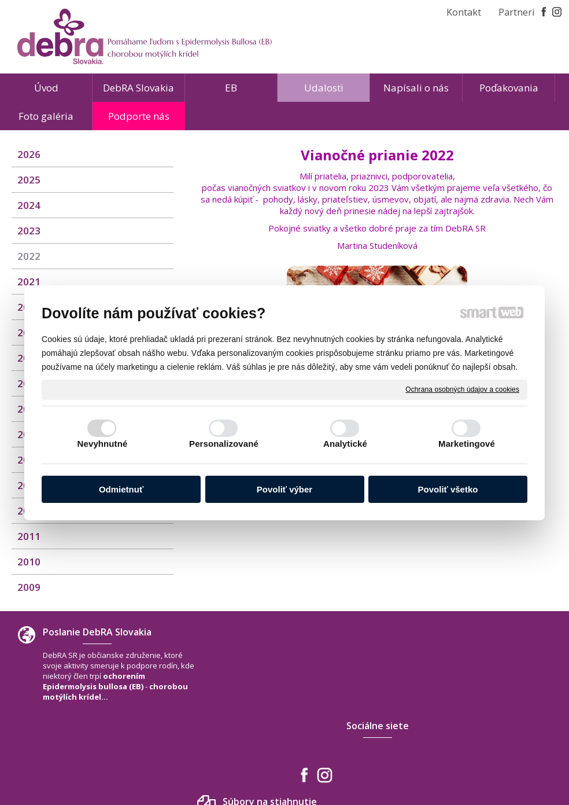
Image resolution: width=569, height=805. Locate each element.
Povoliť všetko (448, 489)
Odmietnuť (121, 489)
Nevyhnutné (102, 444)
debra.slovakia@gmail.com (494, 719)
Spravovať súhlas (456, 764)
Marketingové (466, 444)
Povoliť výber (284, 489)
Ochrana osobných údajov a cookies (462, 389)
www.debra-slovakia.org (490, 731)
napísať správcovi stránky (258, 764)
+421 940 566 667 (476, 708)
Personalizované (223, 444)
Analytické (345, 444)
